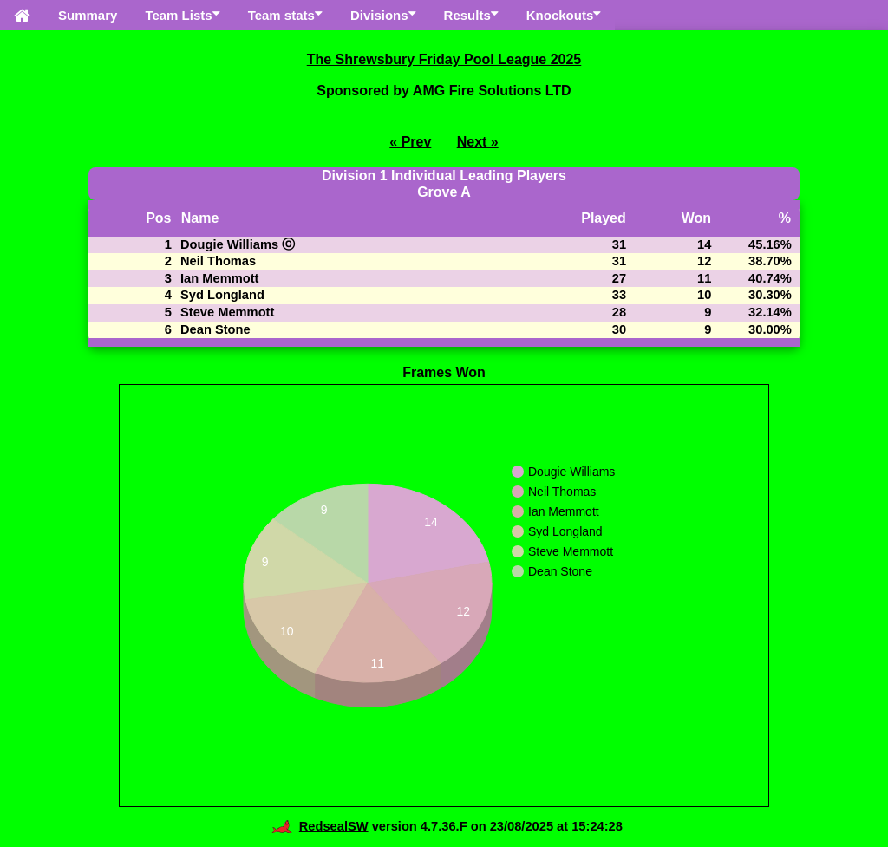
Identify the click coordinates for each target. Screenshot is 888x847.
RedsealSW (319, 826)
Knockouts (564, 15)
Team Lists (182, 15)
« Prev (410, 141)
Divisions (383, 15)
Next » (478, 141)
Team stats (285, 15)
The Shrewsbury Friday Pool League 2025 (444, 59)
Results (471, 15)
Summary (87, 15)
